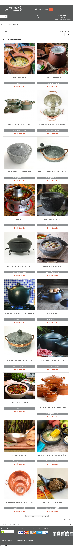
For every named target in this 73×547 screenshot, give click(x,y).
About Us (3, 528)
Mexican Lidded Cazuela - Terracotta (52, 408)
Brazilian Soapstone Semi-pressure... (19, 361)
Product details (19, 86)
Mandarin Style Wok (19, 455)
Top (71, 524)
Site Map (46, 528)
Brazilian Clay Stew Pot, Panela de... (20, 266)
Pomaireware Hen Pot (52, 313)
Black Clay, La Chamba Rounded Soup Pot (19, 313)
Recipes (37, 15)
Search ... (2, 545)
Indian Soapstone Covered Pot (19, 172)
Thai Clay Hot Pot (19, 78)
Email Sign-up (39, 18)
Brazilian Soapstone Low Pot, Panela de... (52, 172)
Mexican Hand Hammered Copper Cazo (19, 502)
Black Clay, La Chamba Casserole (52, 361)
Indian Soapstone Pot (52, 219)
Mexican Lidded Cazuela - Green (19, 125)
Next (42, 516)
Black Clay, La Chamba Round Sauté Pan (52, 455)
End (46, 516)
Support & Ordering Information (15, 528)
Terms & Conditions (30, 528)
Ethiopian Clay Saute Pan (52, 502)
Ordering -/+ (8, 34)
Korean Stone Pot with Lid (52, 266)
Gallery (37, 27)
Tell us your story (40, 21)
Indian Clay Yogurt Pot (52, 78)
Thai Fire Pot (19, 219)
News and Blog (39, 24)
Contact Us (40, 528)
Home (5, 25)
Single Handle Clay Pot (19, 403)
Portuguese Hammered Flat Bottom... (52, 125)
